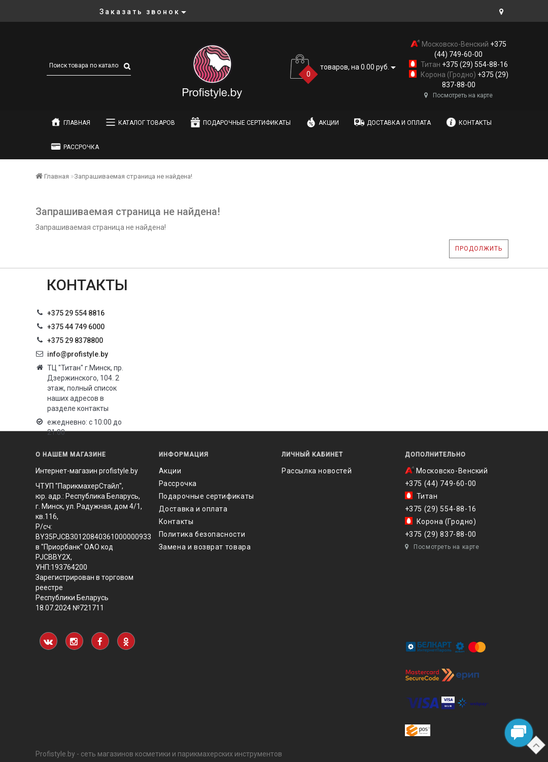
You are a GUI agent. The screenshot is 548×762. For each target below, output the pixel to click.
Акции (322, 122)
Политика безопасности (202, 534)
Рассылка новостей (317, 471)
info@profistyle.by (77, 354)
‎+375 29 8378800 (75, 340)
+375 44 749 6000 (76, 327)
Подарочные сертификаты (240, 122)
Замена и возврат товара (205, 547)
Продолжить (478, 248)
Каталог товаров (140, 122)
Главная (70, 122)
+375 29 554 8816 (76, 313)
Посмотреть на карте (458, 95)
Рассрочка (75, 147)
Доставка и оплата (392, 122)
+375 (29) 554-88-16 (474, 64)
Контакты (469, 122)
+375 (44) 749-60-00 (440, 483)
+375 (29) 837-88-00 (440, 534)
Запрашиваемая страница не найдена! (133, 176)
